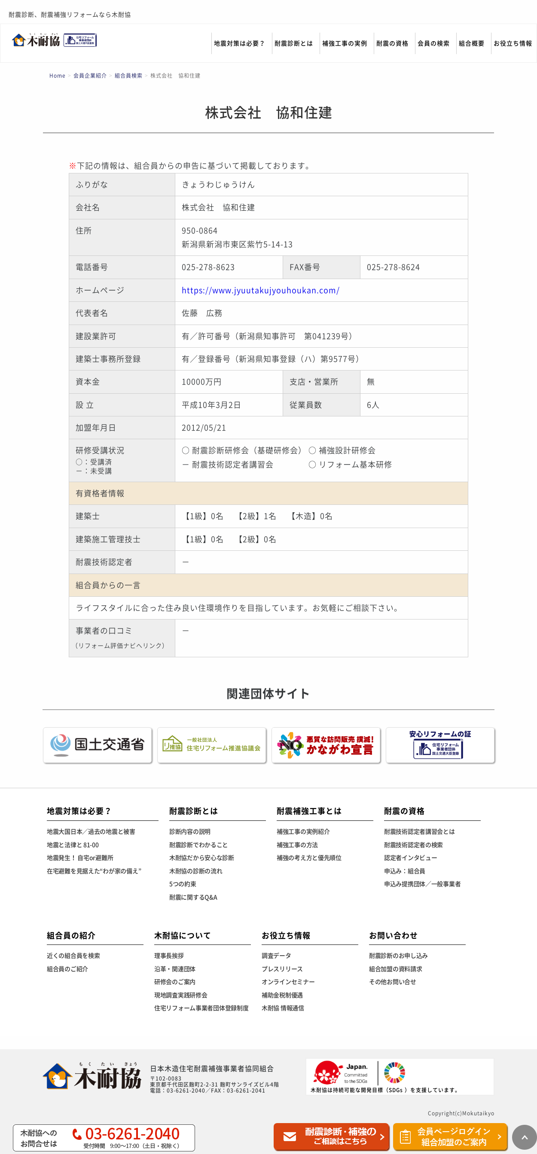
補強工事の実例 (344, 43)
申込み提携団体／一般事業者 (422, 884)
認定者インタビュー (410, 858)
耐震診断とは (294, 43)
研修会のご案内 (174, 982)
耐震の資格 (392, 43)
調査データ (276, 956)
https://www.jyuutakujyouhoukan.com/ (261, 290)
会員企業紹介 (90, 75)
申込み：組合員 (404, 871)
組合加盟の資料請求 (395, 969)
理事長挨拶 (169, 956)
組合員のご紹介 (67, 969)
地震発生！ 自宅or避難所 (80, 858)
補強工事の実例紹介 (303, 832)
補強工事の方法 (297, 845)
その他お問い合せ (392, 982)
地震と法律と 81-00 (73, 845)
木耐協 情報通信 (283, 1008)
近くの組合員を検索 (73, 956)
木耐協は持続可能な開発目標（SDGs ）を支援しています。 (386, 1076)
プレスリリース (282, 969)
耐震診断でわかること (198, 845)
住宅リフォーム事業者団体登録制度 (201, 1008)
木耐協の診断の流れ (195, 871)
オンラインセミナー (288, 982)
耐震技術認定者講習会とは (419, 832)
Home (57, 75)
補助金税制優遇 (282, 995)
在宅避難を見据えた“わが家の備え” (94, 871)
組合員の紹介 (71, 935)
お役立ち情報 (513, 43)
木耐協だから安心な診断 (201, 858)
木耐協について (182, 935)
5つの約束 (182, 884)
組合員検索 (129, 75)
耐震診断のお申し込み (398, 956)
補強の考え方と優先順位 (309, 858)
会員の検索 (434, 43)
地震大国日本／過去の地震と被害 (91, 832)
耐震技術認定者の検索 (413, 845)
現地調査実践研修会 (180, 995)
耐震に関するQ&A (193, 897)
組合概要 (472, 43)
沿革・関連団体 (174, 969)
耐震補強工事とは (309, 811)
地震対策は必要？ (239, 43)
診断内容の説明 (190, 832)
